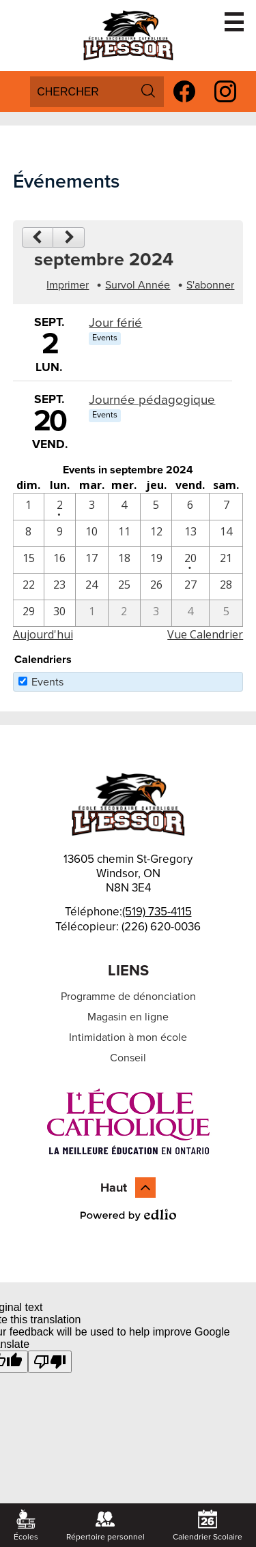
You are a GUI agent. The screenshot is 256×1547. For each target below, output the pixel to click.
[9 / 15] (28, 560)
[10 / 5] (226, 613)
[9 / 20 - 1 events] (190, 560)
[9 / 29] (28, 613)
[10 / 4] (190, 613)
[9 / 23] (59, 586)
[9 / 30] (59, 613)
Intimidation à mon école (128, 1037)
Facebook (184, 93)
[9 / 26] (155, 586)
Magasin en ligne (128, 1017)
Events (47, 682)
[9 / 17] (91, 560)
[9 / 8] (28, 533)
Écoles (26, 1525)
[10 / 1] (91, 613)
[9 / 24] (91, 586)
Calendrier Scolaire (207, 1525)
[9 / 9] (59, 533)
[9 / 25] (124, 586)
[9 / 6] (190, 507)
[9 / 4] (124, 507)
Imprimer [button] (67, 285)
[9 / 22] (28, 586)
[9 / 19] (155, 560)
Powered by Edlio (128, 1215)
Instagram (225, 93)
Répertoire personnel (105, 1525)
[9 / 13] (190, 533)
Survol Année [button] (137, 285)
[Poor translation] (50, 1362)
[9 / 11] (124, 533)
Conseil (128, 1058)
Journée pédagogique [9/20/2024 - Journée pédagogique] (152, 399)
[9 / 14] (226, 533)
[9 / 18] (124, 560)
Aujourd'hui (43, 634)
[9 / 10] (91, 533)
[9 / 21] (226, 560)
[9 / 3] (91, 507)
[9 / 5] (155, 507)
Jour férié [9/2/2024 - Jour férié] (115, 322)
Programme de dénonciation (128, 996)
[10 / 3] (155, 613)
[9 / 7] (226, 507)
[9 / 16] (59, 560)
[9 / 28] (226, 586)
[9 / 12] (155, 533)
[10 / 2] (124, 613)
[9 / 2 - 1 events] (59, 507)
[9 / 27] (190, 586)
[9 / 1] (28, 507)
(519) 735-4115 (157, 911)
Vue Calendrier (205, 634)
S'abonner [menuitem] (210, 285)
